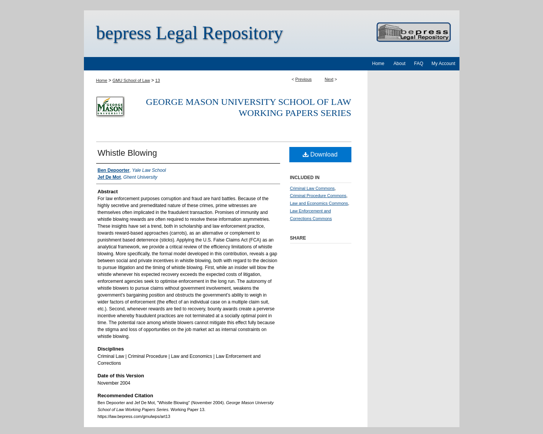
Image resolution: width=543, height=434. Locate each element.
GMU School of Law (131, 80)
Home (101, 80)
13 (157, 80)
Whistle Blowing (127, 153)
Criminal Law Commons (312, 188)
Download (320, 154)
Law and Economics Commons (319, 203)
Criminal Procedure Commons (318, 195)
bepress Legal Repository (189, 33)
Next (329, 79)
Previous (303, 79)
